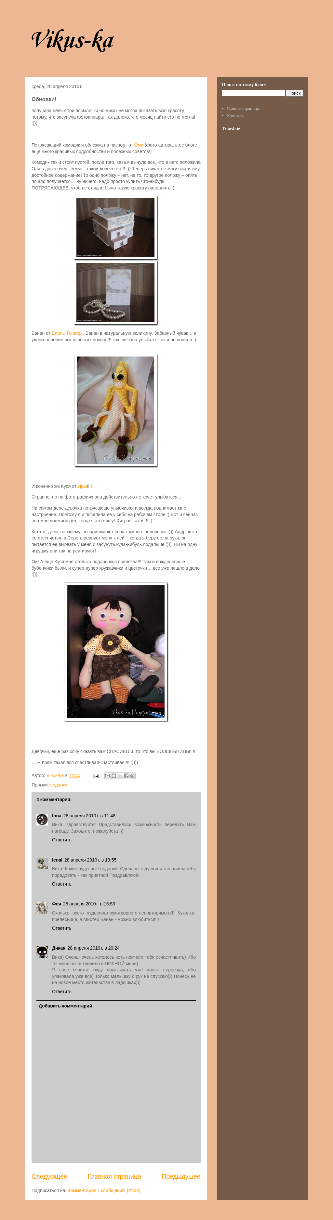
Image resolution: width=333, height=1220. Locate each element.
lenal (57, 860)
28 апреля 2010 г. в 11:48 (89, 815)
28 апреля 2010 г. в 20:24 (94, 948)
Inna (56, 815)
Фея (56, 903)
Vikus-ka (70, 41)
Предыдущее (181, 1176)
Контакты (236, 115)
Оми (138, 145)
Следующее (49, 1176)
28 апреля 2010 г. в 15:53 (89, 903)
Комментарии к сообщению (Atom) (104, 1190)
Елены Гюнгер (67, 333)
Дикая (59, 948)
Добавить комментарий (65, 1005)
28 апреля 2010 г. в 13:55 (90, 860)
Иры (82, 486)
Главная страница (114, 1176)
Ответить (62, 839)
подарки (58, 784)
